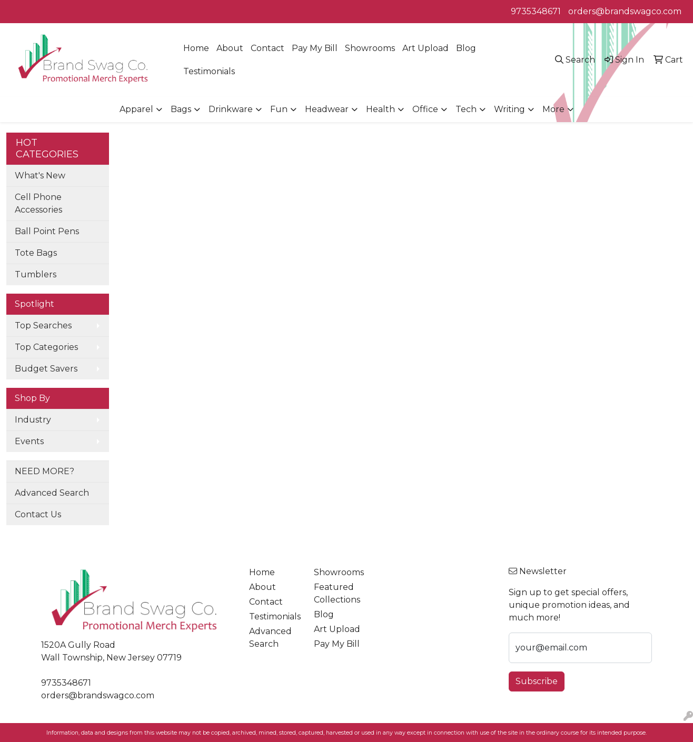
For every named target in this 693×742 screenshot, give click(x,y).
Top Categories (46, 347)
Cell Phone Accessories (38, 203)
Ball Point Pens (47, 231)
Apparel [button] (136, 109)
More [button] (553, 109)
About (229, 48)
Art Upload (425, 48)
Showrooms (370, 48)
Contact (267, 48)
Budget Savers (46, 369)
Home (196, 48)
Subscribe (537, 681)
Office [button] (425, 109)
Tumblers (35, 274)
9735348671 (536, 11)
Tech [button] (466, 109)
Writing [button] (509, 109)
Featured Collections (337, 593)
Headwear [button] (327, 109)
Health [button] (380, 109)
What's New (40, 176)
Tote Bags (36, 253)
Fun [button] (279, 109)
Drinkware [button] (231, 109)
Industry (33, 420)
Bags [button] (181, 109)
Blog (466, 48)
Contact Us (38, 514)
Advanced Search (52, 493)
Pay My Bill (315, 48)
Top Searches (43, 325)
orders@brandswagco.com (624, 11)
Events (29, 441)
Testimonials (209, 71)
